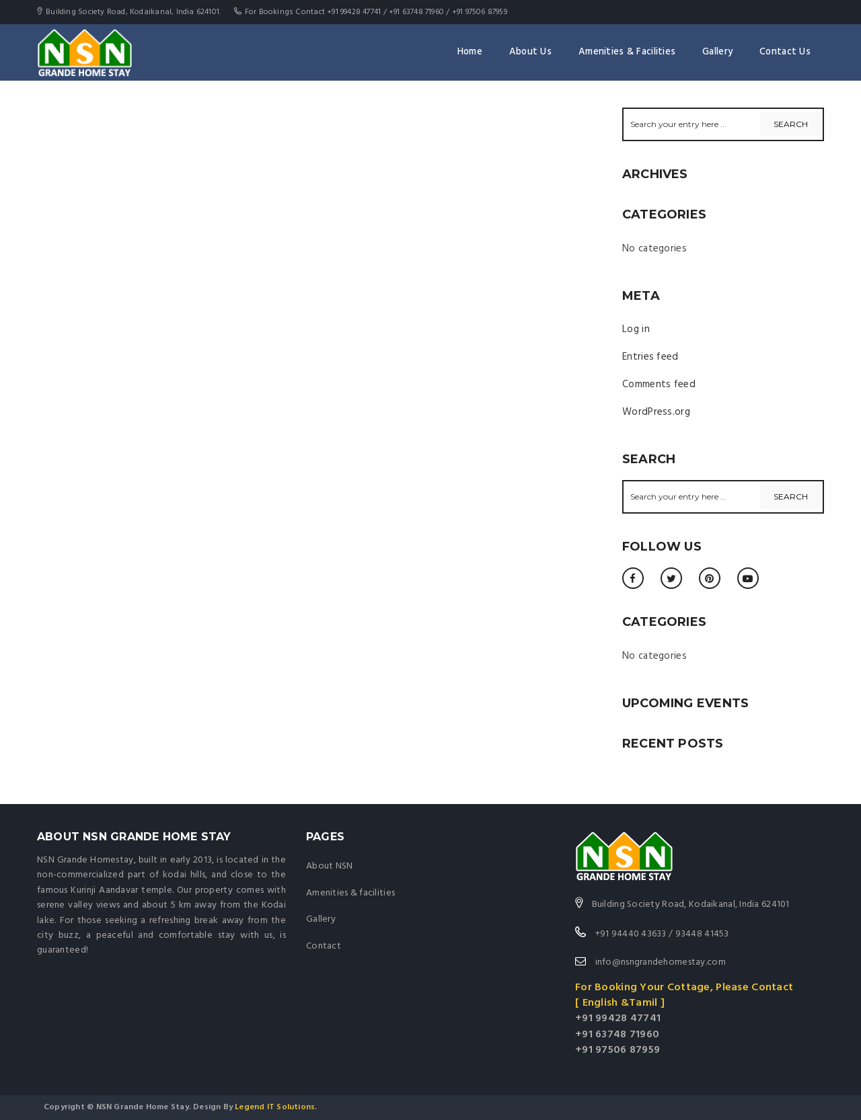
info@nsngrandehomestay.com (659, 962)
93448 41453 (702, 934)
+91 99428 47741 (618, 1018)
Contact (323, 946)
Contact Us (785, 52)
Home (469, 52)
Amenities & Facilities (626, 52)
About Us (530, 52)
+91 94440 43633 (631, 934)
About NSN (329, 866)
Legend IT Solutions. (275, 1107)
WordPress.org (656, 412)
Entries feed (650, 357)
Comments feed (659, 384)
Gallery (717, 52)
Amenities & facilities (350, 893)
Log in (636, 329)
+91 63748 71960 (617, 1034)
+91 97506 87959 (617, 1050)
